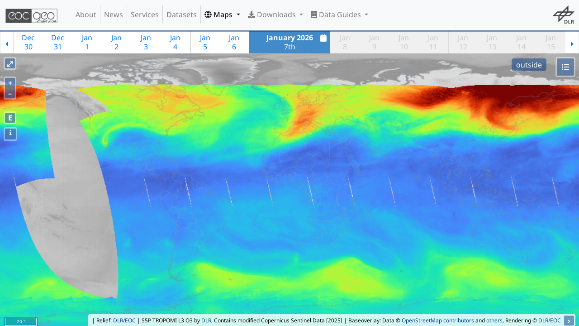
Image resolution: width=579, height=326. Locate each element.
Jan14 (521, 42)
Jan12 (463, 42)
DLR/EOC (124, 320)
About (86, 14)
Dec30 (28, 42)
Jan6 (234, 42)
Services (145, 14)
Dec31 (57, 42)
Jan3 (146, 42)
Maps (219, 14)
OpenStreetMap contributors (438, 320)
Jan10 (404, 42)
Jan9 (374, 42)
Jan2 (116, 42)
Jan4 (175, 42)
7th (297, 42)
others (494, 320)
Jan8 (345, 42)
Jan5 (205, 42)
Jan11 (433, 42)
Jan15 (551, 42)
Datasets (181, 14)
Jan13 (492, 42)
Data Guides (337, 14)
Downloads (273, 14)
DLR (206, 320)
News (113, 14)
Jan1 (87, 42)
